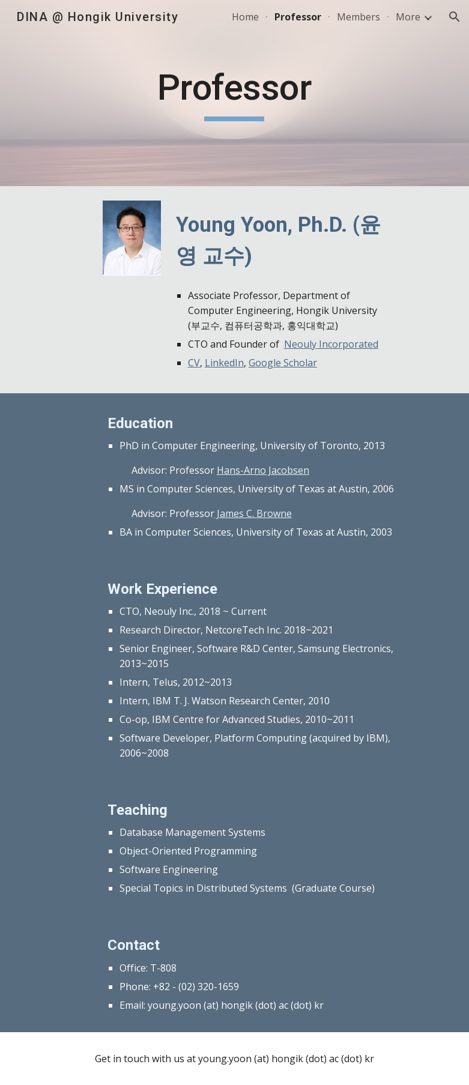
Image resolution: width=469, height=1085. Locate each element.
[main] (235, 93)
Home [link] (245, 16)
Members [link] (358, 16)
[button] (454, 16)
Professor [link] (297, 16)
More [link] (408, 16)
